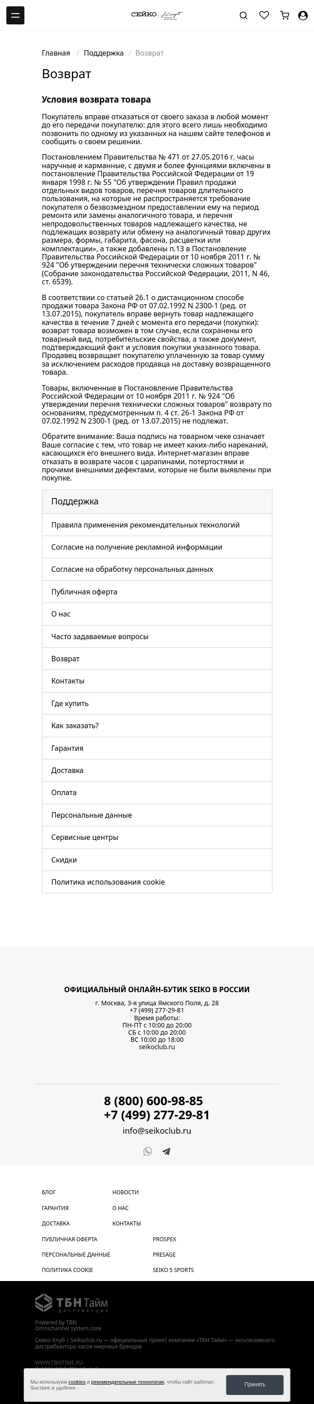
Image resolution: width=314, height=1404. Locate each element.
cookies (76, 1382)
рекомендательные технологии (127, 1382)
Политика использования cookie (108, 882)
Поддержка (104, 53)
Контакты (68, 681)
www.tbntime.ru (59, 1362)
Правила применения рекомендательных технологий (146, 525)
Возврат (66, 659)
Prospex (164, 1239)
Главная (57, 53)
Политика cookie (68, 1270)
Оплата (64, 792)
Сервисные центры (85, 837)
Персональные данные (92, 815)
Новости (125, 1192)
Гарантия (68, 748)
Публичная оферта (84, 592)
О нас (61, 614)
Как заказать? (75, 725)
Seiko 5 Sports (173, 1270)
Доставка (68, 770)
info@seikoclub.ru (157, 1130)
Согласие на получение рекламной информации (137, 547)
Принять (255, 1384)
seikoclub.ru (157, 1046)
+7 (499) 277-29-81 (157, 1010)
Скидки (64, 860)
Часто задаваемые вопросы (100, 636)
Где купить (70, 703)
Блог (49, 1192)
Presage (164, 1254)
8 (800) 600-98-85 (153, 1100)
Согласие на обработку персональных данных (132, 569)
